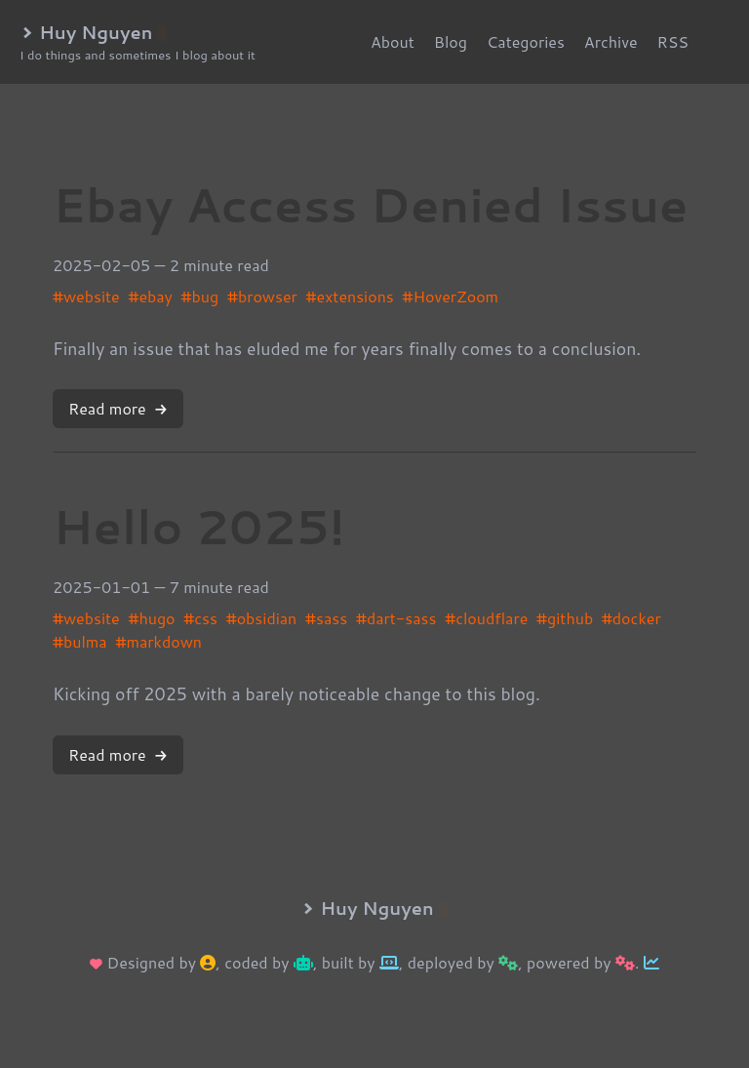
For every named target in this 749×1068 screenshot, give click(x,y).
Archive (611, 41)
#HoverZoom (451, 296)
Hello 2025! (198, 526)
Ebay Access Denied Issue (371, 204)
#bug (200, 296)
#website (86, 296)
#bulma (80, 641)
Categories (526, 41)
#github (564, 618)
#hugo (151, 618)
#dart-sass (396, 618)
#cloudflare (486, 618)
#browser (262, 296)
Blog (450, 41)
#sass (326, 618)
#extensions (350, 296)
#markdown (158, 641)
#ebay (150, 296)
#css (200, 618)
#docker (631, 618)
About (392, 41)
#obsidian (261, 618)
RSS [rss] (673, 41)
